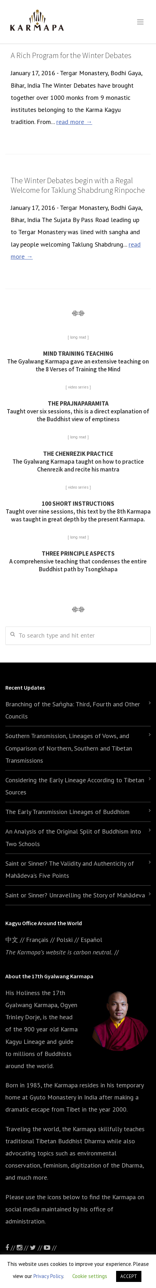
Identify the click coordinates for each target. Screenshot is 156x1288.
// (37, 1247)
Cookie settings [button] (89, 1276)
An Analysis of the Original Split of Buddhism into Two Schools (73, 837)
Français (37, 940)
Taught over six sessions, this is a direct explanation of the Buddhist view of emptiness (78, 411)
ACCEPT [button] (128, 1276)
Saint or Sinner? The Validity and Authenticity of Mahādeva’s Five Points (69, 869)
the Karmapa (60, 1085)
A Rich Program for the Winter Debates (71, 55)
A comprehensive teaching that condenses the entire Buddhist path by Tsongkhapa (78, 561)
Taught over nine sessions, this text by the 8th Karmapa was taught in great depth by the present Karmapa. (78, 511)
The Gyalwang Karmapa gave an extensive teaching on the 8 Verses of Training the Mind (78, 361)
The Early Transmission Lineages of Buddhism (67, 812)
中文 (11, 940)
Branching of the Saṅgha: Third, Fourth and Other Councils (72, 710)
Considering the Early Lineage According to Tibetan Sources (74, 786)
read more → (74, 122)
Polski (64, 940)
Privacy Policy (48, 1276)
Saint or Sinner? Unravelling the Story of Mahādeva (75, 895)
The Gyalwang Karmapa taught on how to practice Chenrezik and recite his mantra (78, 461)
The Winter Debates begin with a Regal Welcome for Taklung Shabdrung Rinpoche (78, 185)
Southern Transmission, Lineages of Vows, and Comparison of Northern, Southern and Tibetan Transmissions (68, 748)
